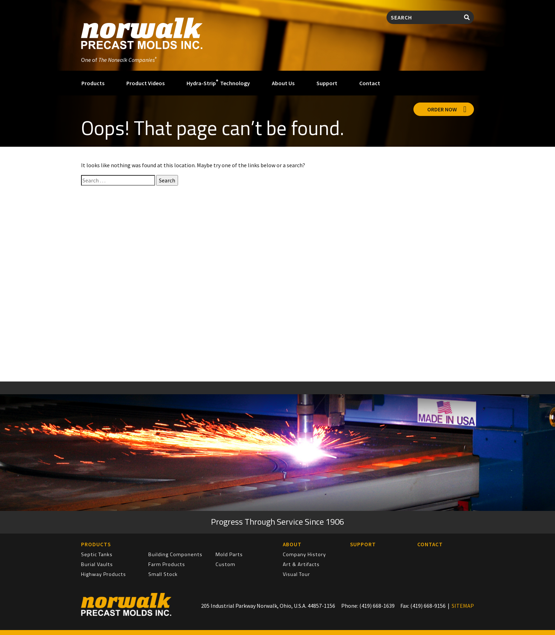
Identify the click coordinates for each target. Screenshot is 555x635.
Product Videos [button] (145, 83)
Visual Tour (296, 574)
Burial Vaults (97, 564)
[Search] (423, 17)
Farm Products (166, 564)
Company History (304, 554)
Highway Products (103, 574)
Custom (225, 564)
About (292, 544)
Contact (369, 83)
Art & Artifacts (301, 564)
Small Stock (163, 574)
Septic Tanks (97, 554)
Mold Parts (229, 554)
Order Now (447, 109)
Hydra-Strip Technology (218, 82)
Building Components (175, 554)
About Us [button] (283, 83)
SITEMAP (463, 605)
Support (326, 83)
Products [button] (92, 83)
